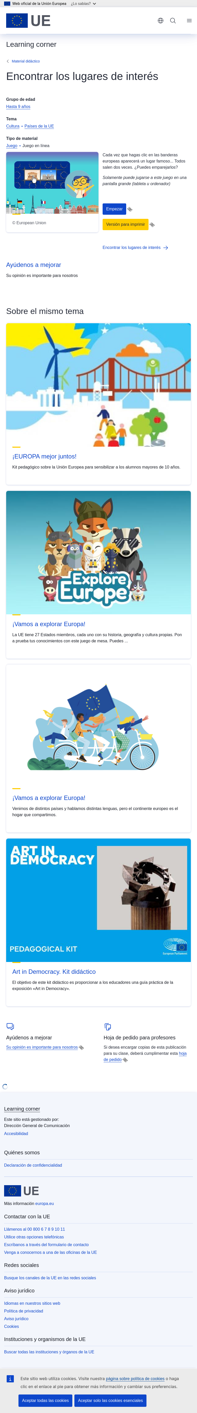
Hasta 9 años (18, 106)
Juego (11, 145)
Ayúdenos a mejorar (33, 264)
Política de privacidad (23, 1311)
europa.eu (44, 1203)
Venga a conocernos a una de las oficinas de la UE (50, 1252)
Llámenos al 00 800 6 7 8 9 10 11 (34, 1229)
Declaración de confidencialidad (33, 1165)
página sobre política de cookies (135, 1378)
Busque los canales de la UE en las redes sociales (50, 1278)
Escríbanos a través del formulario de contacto (46, 1245)
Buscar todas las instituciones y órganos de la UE (49, 1352)
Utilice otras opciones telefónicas (34, 1237)
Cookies (11, 1326)
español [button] (160, 20)
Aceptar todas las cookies (45, 1400)
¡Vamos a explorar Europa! (48, 623)
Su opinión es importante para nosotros (42, 1047)
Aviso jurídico (16, 1319)
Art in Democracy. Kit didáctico (54, 971)
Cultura (12, 126)
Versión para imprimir (125, 224)
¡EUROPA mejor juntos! (44, 456)
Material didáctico (26, 61)
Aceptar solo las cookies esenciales (110, 1400)
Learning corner (22, 1109)
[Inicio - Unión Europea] (28, 20)
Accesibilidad (16, 1133)
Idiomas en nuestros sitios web (32, 1303)
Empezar (114, 209)
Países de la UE (39, 126)
